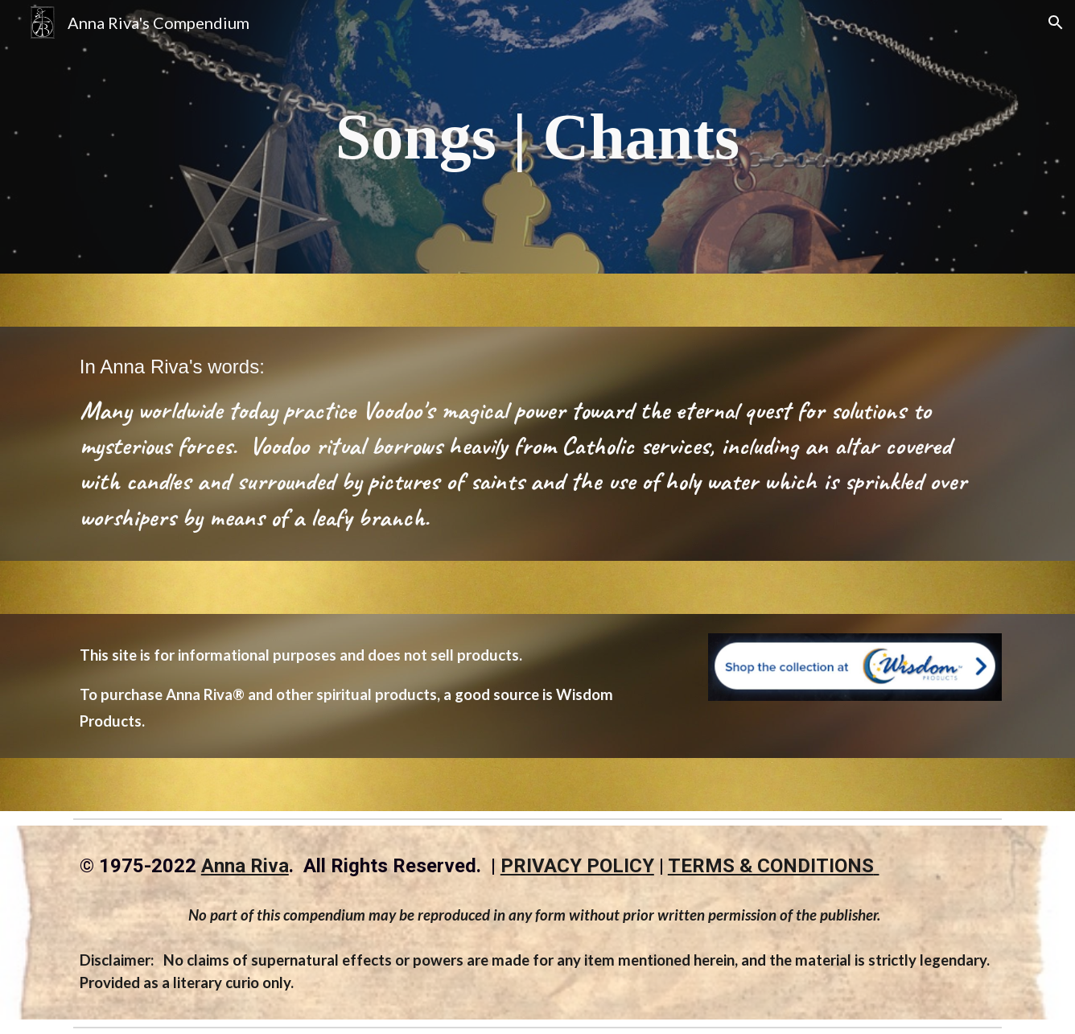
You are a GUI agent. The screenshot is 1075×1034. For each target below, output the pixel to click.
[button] (1055, 22)
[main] (537, 136)
